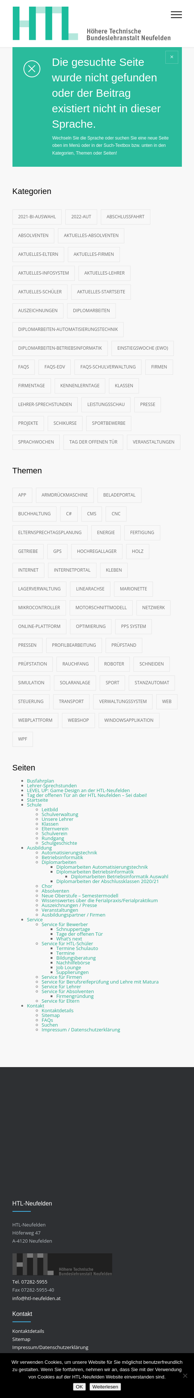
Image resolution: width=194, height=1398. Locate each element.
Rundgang (53, 838)
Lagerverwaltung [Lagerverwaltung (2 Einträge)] (39, 589)
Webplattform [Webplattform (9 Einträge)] (35, 720)
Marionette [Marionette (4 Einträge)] (133, 589)
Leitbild (50, 809)
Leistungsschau (106, 404)
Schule (34, 804)
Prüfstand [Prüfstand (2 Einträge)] (123, 645)
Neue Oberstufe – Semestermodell (80, 895)
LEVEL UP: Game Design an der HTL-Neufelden (78, 790)
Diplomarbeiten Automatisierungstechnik (102, 867)
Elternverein (55, 828)
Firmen (159, 367)
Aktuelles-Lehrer (104, 273)
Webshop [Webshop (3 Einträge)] (78, 720)
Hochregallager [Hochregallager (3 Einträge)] (97, 551)
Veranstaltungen (154, 442)
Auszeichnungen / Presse (69, 905)
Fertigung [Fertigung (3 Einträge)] (142, 532)
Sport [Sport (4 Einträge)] (112, 682)
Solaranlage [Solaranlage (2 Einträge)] (75, 682)
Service (35, 919)
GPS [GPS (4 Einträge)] (57, 551)
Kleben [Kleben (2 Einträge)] (114, 570)
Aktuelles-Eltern (38, 254)
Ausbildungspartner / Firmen (74, 914)
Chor (47, 886)
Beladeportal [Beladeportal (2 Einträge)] (119, 495)
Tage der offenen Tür (79, 934)
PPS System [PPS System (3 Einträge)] (133, 626)
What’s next (69, 938)
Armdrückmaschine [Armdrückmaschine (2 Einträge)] (65, 495)
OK (79, 1387)
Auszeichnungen (38, 310)
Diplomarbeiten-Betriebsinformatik (60, 348)
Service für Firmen (62, 977)
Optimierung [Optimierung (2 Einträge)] (91, 626)
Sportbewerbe (108, 423)
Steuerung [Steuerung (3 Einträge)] (31, 701)
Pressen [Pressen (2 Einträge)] (27, 645)
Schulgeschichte (59, 843)
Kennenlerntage (80, 385)
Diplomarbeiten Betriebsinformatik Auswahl (120, 876)
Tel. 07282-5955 (30, 1281)
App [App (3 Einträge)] (22, 495)
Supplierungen (72, 972)
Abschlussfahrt (125, 216)
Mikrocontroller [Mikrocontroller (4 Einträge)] (39, 607)
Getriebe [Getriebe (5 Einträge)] (28, 551)
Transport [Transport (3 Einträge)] (71, 701)
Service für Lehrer (61, 986)
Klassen (124, 385)
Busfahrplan (40, 780)
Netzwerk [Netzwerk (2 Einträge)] (153, 607)
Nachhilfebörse (73, 962)
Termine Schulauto (77, 948)
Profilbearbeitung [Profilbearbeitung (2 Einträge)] (74, 645)
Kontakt (35, 1005)
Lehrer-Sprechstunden (45, 404)
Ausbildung (39, 847)
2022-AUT (81, 216)
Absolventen (33, 235)
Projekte (28, 423)
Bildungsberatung (76, 957)
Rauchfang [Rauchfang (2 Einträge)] (75, 664)
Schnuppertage (73, 929)
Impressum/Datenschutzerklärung (50, 1347)
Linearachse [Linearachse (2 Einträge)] (90, 589)
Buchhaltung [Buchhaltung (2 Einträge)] (34, 514)
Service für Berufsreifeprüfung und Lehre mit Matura (100, 981)
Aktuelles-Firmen (94, 254)
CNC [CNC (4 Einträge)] (115, 514)
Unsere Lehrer (58, 819)
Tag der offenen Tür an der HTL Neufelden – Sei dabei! (87, 795)
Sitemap (51, 1015)
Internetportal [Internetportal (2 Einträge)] (72, 570)
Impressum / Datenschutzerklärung (81, 1029)
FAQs (23, 367)
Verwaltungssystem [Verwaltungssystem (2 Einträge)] (123, 701)
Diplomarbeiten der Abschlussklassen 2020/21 (107, 881)
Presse (147, 404)
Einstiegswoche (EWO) (142, 348)
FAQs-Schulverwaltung (108, 367)
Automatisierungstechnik (69, 852)
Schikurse (65, 423)
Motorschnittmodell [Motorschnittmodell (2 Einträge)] (101, 607)
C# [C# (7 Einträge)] (69, 514)
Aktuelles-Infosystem (43, 273)
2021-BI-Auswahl (37, 216)
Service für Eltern (61, 1001)
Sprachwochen (36, 442)
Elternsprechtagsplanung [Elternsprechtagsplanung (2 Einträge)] (50, 532)
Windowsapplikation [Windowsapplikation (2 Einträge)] (129, 720)
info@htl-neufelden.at (36, 1298)
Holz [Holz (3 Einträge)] (137, 551)
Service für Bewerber (65, 924)
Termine (65, 953)
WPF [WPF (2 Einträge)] (23, 739)
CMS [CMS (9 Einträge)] (91, 514)
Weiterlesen (105, 1387)
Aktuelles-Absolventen (91, 235)
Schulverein (54, 833)
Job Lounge (68, 967)
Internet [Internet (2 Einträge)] (28, 570)
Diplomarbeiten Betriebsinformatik (95, 871)
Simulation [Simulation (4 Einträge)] (31, 682)
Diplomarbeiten (91, 310)
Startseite (37, 800)
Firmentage (31, 385)
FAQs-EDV (54, 367)
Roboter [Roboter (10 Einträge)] (114, 664)
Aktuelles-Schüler (40, 292)
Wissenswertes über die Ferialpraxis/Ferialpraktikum (100, 900)
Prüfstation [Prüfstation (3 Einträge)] (32, 664)
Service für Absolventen (68, 991)
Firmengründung (75, 996)
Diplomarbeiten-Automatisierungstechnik (68, 329)
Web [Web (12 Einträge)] (167, 701)
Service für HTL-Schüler (67, 943)
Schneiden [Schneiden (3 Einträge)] (151, 664)
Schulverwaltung (60, 814)
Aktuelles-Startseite (101, 292)
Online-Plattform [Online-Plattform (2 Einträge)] (39, 626)
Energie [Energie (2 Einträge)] (106, 532)
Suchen (50, 1024)
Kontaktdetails (58, 1010)
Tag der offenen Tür (93, 442)
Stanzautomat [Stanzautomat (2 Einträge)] (152, 682)
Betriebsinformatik (62, 857)
